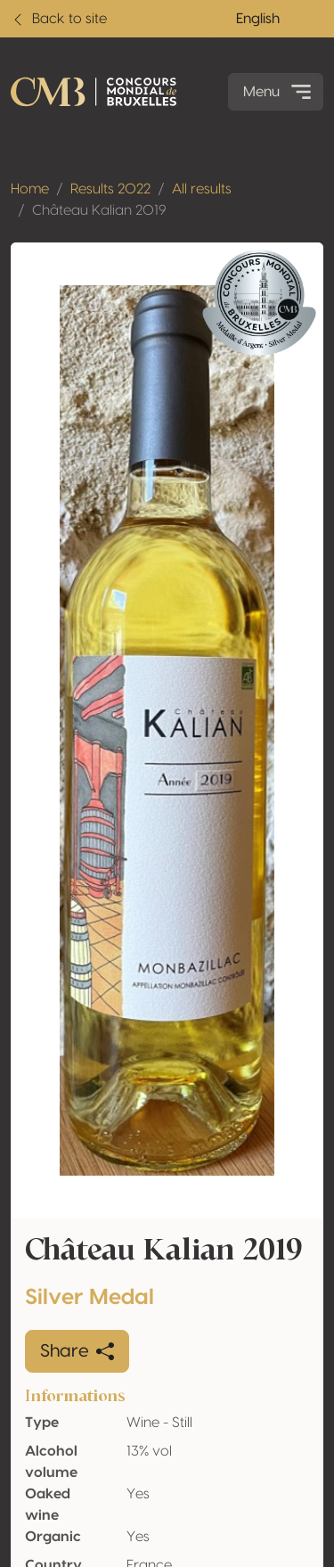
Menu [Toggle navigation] (279, 92)
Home (30, 189)
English (258, 19)
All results (202, 189)
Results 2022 (110, 189)
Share (77, 1351)
